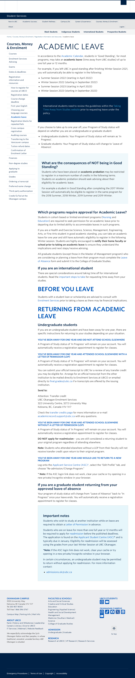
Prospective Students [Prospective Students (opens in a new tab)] (116, 32)
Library (18, 626)
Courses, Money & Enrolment (107, 22)
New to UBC (12, 22)
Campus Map (13, 614)
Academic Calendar (72, 56)
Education (43, 221)
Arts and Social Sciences (59, 601)
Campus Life (65, 22)
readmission (76, 533)
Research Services (86, 641)
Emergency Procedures (17, 673)
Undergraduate (55, 632)
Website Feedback (35, 629)
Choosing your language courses (19, 111)
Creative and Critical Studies (60, 604)
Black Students (51, 32)
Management (54, 615)
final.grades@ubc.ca (61, 381)
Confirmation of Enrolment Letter (19, 152)
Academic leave (18, 117)
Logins (122, 27)
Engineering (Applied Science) (61, 609)
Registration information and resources (48, 37)
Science (51, 621)
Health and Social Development (62, 612)
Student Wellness (48, 22)
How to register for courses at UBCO (20, 89)
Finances (13, 158)
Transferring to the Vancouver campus (20, 141)
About (10, 27)
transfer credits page (61, 412)
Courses (13, 54)
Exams (12, 67)
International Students (94, 32)
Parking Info (25, 614)
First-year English (19, 106)
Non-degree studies (18, 163)
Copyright (49, 673)
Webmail (22, 629)
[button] (32, 53)
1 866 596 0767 (21, 609)
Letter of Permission (77, 524)
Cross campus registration (17, 129)
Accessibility (61, 673)
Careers (10, 626)
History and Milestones (23, 623)
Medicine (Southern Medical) (61, 618)
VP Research (71, 641)
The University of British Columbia (13, 6)
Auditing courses (19, 135)
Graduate (67, 632)
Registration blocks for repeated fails (21, 122)
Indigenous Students (70, 32)
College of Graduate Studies (60, 624)
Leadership (40, 623)
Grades (12, 177)
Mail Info (36, 614)
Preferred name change (20, 186)
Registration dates (19, 95)
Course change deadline (18, 100)
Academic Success (30, 22)
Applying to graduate (14, 170)
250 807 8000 (16, 607)
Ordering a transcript (19, 181)
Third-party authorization (21, 191)
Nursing (106, 217)
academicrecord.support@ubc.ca (56, 416)
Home (9, 37)
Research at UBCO (56, 641)
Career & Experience (83, 22)
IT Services (11, 629)
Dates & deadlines (17, 72)
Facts (9, 623)
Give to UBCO (29, 626)
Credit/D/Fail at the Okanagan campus (18, 197)
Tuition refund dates (20, 146)
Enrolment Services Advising (18, 60)
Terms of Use (36, 673)
